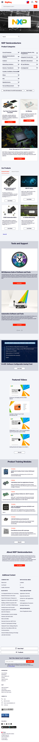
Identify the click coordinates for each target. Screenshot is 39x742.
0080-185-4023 (5, 701)
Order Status (3, 689)
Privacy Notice (12, 666)
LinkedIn (22, 582)
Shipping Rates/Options (6, 690)
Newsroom (3, 582)
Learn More (10, 122)
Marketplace (3, 674)
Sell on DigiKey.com (5, 676)
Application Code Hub (25, 593)
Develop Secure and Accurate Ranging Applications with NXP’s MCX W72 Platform (8, 609)
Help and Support (4, 687)
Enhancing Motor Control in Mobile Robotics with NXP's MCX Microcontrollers (9, 616)
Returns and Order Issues (6, 692)
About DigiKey (4, 673)
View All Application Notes (26, 611)
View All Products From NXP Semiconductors (12, 90)
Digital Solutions (4, 679)
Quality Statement (5, 587)
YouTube (22, 587)
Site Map (3, 677)
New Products (29, 90)
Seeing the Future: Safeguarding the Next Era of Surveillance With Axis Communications (9, 628)
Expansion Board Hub (25, 596)
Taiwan (3, 732)
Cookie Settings (4, 739)
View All (5, 234)
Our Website (19, 565)
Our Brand (3, 585)
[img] (8, 2)
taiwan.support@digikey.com (8, 703)
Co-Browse (4, 705)
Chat (3, 699)
